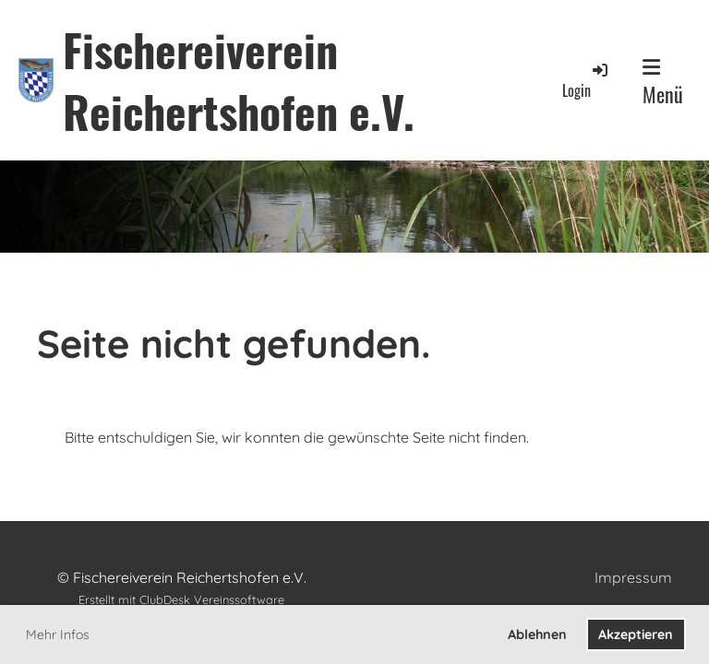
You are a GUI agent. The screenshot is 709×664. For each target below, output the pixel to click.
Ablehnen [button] (537, 634)
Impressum (633, 577)
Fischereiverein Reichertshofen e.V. (239, 80)
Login (586, 80)
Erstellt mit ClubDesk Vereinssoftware (181, 599)
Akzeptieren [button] (635, 634)
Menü (663, 83)
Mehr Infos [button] (58, 634)
